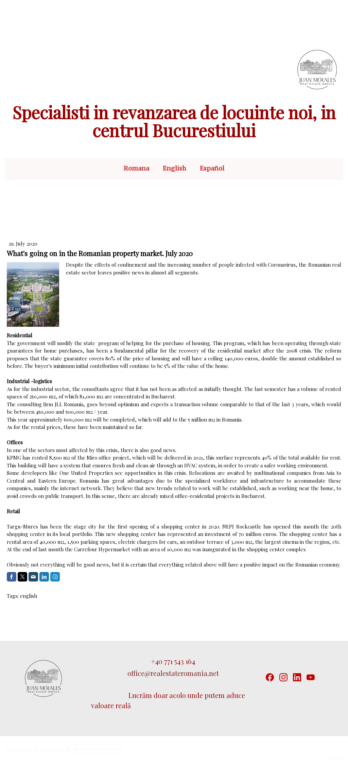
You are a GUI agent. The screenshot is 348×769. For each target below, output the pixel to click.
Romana (136, 168)
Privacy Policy (20, 749)
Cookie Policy (52, 749)
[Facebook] (270, 677)
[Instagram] (283, 677)
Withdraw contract (96, 749)
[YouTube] (311, 677)
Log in (336, 757)
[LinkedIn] (297, 677)
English (174, 168)
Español (212, 168)
